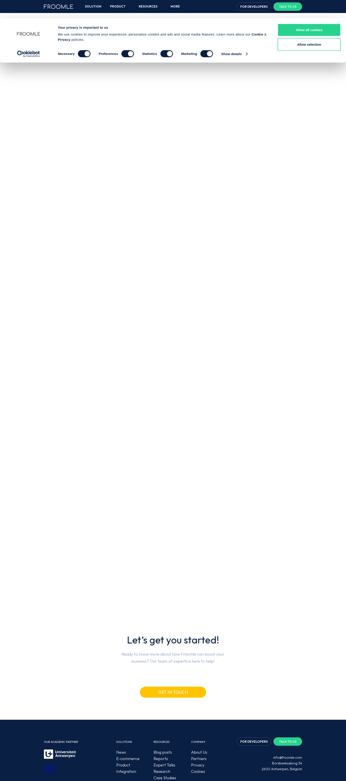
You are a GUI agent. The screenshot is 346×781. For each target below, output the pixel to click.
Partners (199, 718)
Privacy (64, 21)
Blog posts (163, 712)
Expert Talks (164, 725)
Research (162, 731)
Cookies (198, 731)
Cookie (257, 16)
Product (123, 725)
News (121, 712)
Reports (161, 718)
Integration (126, 731)
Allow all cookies (309, 11)
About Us (199, 712)
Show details (231, 35)
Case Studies (165, 738)
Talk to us (288, 702)
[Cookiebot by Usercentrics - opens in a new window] (28, 35)
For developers (254, 702)
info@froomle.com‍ (287, 718)
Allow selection (309, 26)
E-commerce (127, 718)
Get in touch (173, 652)
